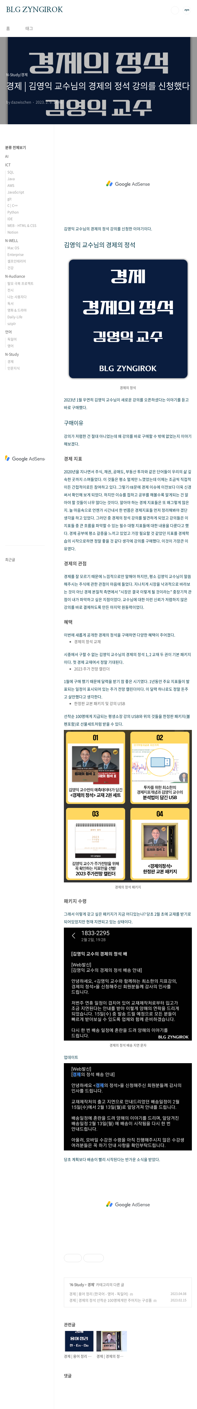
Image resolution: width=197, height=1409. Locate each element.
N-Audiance (15, 276)
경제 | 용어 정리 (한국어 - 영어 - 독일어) (98, 1293)
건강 (10, 267)
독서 (10, 303)
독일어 (12, 339)
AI (6, 156)
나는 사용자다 (17, 296)
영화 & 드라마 (17, 310)
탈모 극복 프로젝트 (20, 283)
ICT (8, 164)
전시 (10, 290)
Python (13, 212)
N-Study (77, 1284)
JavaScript (15, 191)
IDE (10, 218)
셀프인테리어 (16, 261)
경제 (90, 1284)
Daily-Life (14, 316)
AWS (10, 185)
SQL (10, 171)
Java (11, 178)
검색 (175, 10)
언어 (8, 331)
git (9, 198)
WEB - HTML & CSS (21, 225)
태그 (29, 28)
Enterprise (15, 254)
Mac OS (13, 247)
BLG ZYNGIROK (34, 10)
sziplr (11, 323)
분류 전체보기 (15, 147)
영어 (10, 345)
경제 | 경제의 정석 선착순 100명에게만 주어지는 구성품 (110, 1300)
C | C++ (12, 205)
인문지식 (13, 368)
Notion (12, 232)
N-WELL (11, 240)
